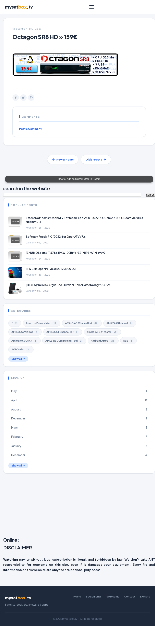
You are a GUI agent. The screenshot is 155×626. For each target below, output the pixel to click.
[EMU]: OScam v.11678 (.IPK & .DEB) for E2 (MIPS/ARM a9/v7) (66, 252)
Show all (18, 358)
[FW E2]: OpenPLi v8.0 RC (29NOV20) (51, 269)
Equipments (94, 596)
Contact (129, 596)
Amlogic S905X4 (24, 341)
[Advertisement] (79, 506)
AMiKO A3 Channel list (82, 323)
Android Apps (103, 341)
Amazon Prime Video (41, 323)
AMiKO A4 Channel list (62, 332)
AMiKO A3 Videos (25, 332)
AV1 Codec (21, 350)
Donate (145, 596)
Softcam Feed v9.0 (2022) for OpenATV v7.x (55, 236)
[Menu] (91, 7)
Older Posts (95, 159)
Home (77, 596)
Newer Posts (63, 159)
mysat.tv (19, 7)
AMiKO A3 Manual (119, 323)
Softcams (112, 596)
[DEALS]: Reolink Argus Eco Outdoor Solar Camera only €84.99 (68, 285)
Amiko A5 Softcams (102, 332)
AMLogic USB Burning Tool (64, 341)
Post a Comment (30, 128)
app (128, 341)
